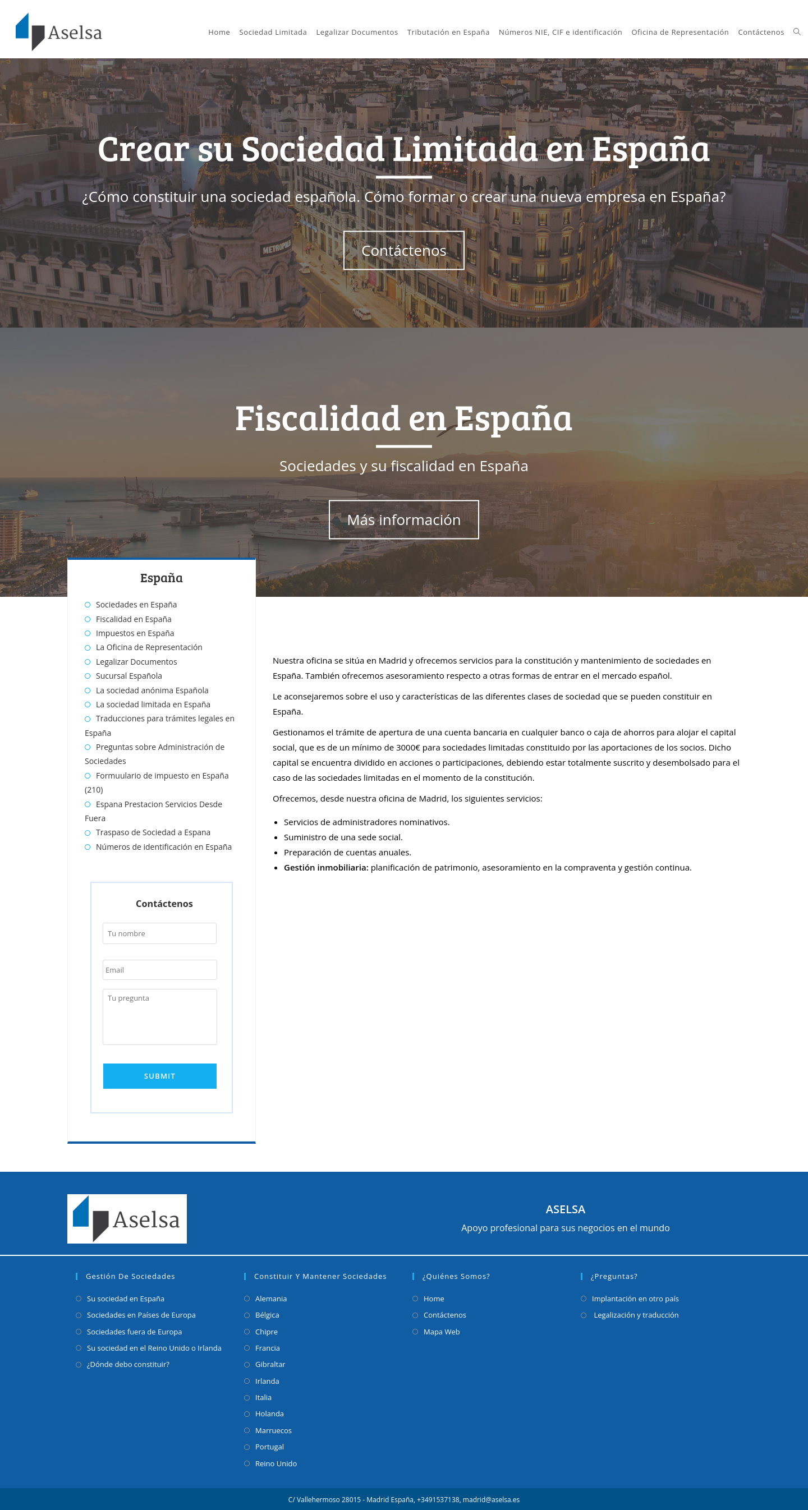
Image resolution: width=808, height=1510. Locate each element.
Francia (267, 1346)
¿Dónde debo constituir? (128, 1363)
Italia (263, 1396)
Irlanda (267, 1379)
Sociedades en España (136, 604)
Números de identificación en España (164, 846)
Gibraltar (270, 1363)
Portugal (269, 1445)
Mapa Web (442, 1330)
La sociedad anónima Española (152, 690)
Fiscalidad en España (134, 619)
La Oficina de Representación (149, 647)
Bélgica (267, 1313)
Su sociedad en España (125, 1297)
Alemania (271, 1297)
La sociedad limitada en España (153, 704)
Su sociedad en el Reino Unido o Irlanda (154, 1346)
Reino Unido (276, 1462)
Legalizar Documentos (136, 661)
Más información (404, 520)
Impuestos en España (135, 633)
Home (434, 1297)
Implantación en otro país (635, 1297)
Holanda (269, 1412)
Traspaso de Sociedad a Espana (153, 832)
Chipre (266, 1330)
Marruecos (273, 1429)
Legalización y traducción (635, 1313)
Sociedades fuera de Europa (134, 1330)
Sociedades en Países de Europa (141, 1313)
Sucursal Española (129, 675)
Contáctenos (404, 251)
